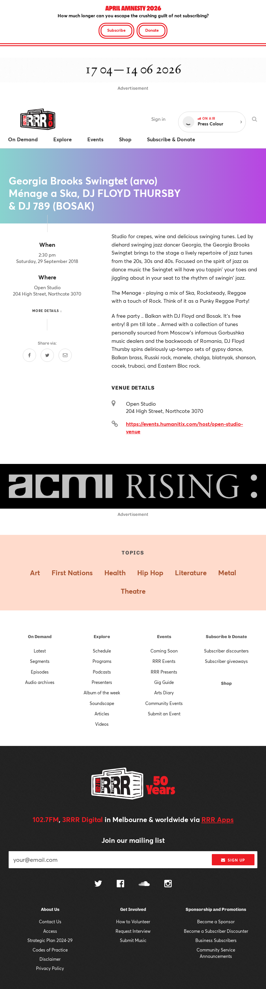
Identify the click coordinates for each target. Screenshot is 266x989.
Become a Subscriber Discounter (216, 931)
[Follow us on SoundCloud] (144, 884)
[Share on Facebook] (29, 355)
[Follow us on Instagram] (168, 884)
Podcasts (102, 672)
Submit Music (133, 940)
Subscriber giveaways (226, 661)
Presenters (102, 682)
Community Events (164, 703)
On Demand (40, 636)
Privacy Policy (50, 968)
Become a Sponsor (216, 921)
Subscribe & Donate (226, 636)
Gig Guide (164, 682)
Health (115, 572)
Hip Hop (150, 572)
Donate (152, 30)
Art (35, 572)
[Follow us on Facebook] (120, 884)
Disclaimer (50, 959)
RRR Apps (217, 819)
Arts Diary (164, 692)
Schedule (102, 651)
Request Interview (133, 931)
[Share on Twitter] (47, 355)
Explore (102, 636)
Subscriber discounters (226, 651)
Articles (102, 714)
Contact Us (50, 921)
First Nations (72, 572)
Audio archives (39, 682)
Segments (40, 661)
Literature (191, 572)
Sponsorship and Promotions (216, 909)
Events (164, 636)
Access (50, 931)
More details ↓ (47, 311)
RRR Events (164, 661)
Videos (102, 724)
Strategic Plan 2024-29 (50, 940)
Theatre (133, 591)
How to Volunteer (133, 921)
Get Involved (133, 909)
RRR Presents (164, 672)
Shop (226, 683)
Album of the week (102, 692)
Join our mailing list (133, 840)
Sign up (233, 860)
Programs (102, 661)
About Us (50, 909)
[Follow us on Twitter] (98, 884)
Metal (227, 572)
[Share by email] (65, 355)
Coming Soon (164, 651)
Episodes (40, 672)
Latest (40, 651)
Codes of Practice (50, 950)
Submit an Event (164, 714)
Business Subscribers (216, 940)
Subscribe (116, 30)
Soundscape (102, 703)
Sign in (158, 119)
